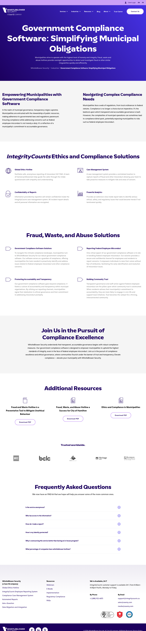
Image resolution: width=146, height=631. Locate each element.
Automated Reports (10, 599)
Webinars (50, 585)
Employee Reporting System (19, 592)
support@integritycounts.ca (129, 598)
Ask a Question (8, 603)
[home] (13, 11)
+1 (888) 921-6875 (96, 598)
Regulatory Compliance (56, 597)
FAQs (49, 600)
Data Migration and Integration (14, 607)
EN (139, 2)
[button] (64, 11)
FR (143, 2)
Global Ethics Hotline (10, 588)
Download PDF (25, 422)
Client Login (132, 2)
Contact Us (135, 11)
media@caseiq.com (125, 606)
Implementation (53, 593)
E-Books (50, 589)
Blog (98, 11)
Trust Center (118, 11)
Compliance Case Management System (17, 595)
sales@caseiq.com (125, 602)
